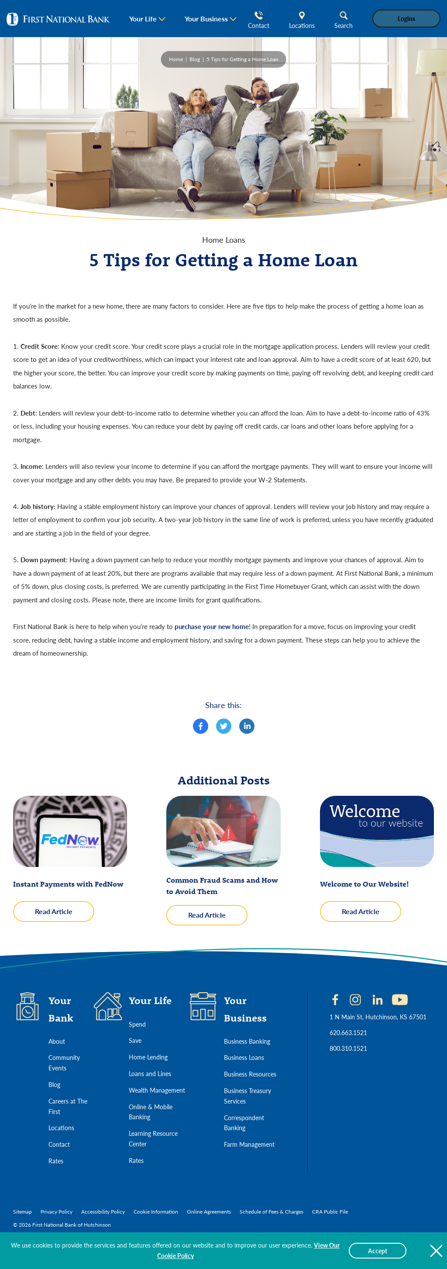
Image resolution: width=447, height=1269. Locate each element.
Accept (377, 1250)
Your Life (143, 19)
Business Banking (247, 1041)
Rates (55, 1160)
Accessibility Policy (103, 1211)
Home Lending (148, 1056)
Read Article (64, 914)
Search (343, 20)
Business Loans (244, 1057)
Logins (406, 18)
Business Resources (250, 1074)
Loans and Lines (150, 1073)
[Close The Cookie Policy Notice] (436, 1251)
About (56, 1041)
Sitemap (22, 1211)
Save (135, 1040)
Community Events (64, 1062)
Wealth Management (157, 1090)
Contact (258, 20)
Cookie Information (156, 1211)
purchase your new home (212, 626)
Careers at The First (67, 1106)
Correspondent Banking (244, 1122)
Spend (137, 1024)
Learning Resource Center (153, 1138)
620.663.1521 (348, 1032)
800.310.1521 (348, 1048)
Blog (194, 59)
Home (176, 59)
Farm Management (249, 1144)
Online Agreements (209, 1211)
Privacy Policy (56, 1211)
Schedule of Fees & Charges (271, 1211)
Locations (302, 20)
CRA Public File (330, 1211)
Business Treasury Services (247, 1095)
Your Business (206, 19)
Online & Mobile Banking (150, 1111)
